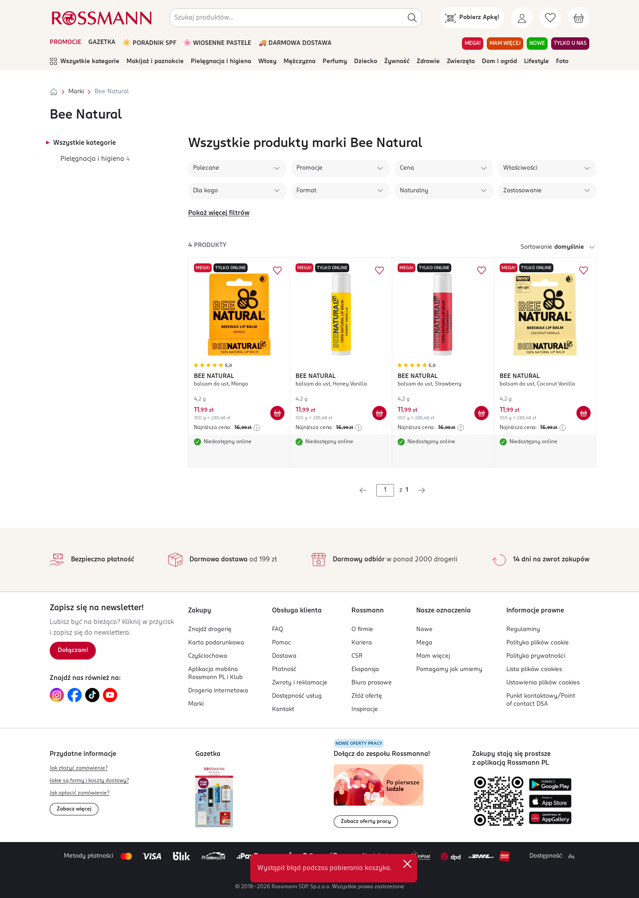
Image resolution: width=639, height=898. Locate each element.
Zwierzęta (461, 61)
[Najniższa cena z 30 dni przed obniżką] (256, 427)
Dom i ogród (499, 61)
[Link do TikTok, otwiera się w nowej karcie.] (92, 695)
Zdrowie (428, 61)
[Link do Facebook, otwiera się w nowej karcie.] (74, 695)
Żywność (397, 61)
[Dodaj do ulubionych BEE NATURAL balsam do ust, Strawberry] (481, 270)
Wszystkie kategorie (84, 61)
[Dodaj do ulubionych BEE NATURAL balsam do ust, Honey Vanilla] (379, 270)
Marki (76, 92)
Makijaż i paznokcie (155, 61)
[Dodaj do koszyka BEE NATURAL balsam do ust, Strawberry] (481, 413)
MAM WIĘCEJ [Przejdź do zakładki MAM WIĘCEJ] (505, 43)
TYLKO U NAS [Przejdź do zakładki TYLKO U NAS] (570, 43)
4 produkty (207, 245)
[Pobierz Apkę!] (472, 17)
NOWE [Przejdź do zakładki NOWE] (537, 43)
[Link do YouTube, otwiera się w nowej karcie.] (110, 695)
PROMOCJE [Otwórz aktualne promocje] (65, 42)
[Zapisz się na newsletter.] (73, 651)
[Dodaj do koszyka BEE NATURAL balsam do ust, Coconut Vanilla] (583, 413)
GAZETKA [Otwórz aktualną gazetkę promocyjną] (101, 42)
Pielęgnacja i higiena (221, 61)
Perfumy (335, 61)
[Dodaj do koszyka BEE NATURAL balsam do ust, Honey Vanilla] (379, 413)
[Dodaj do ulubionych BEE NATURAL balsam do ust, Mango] (277, 270)
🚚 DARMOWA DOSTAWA (294, 43)
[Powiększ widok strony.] (571, 856)
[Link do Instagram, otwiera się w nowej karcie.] (57, 695)
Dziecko (365, 61)
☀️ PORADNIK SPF (149, 43)
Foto (562, 61)
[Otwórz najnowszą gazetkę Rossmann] (214, 796)
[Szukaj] (412, 18)
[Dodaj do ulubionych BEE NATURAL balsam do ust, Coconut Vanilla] (583, 270)
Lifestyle (536, 61)
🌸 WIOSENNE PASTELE (217, 43)
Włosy (267, 61)
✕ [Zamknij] (407, 863)
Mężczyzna (300, 61)
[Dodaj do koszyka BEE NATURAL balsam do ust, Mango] (277, 413)
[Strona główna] (54, 92)
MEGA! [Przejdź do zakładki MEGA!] (473, 43)
